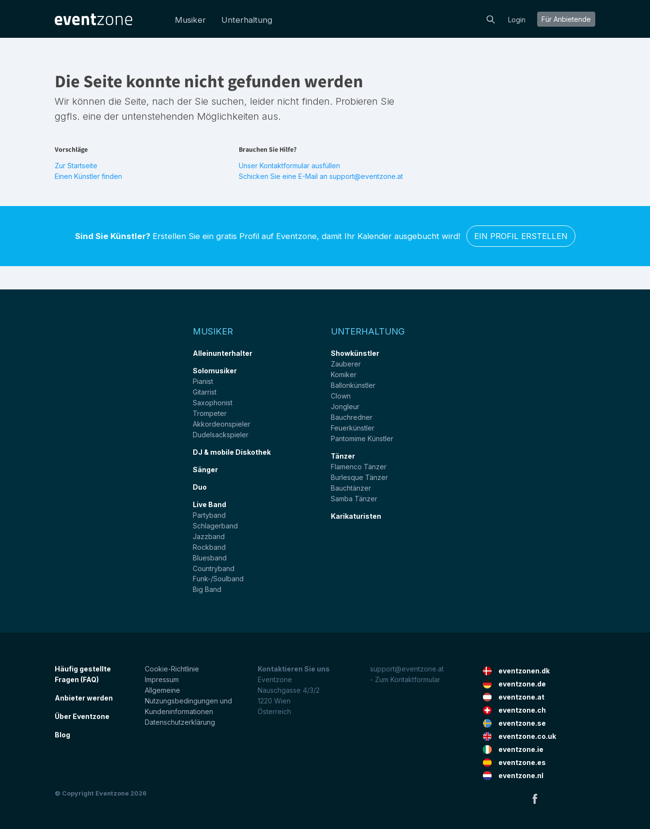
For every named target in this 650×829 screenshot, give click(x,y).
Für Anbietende (566, 19)
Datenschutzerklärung (180, 722)
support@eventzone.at (407, 669)
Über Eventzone (82, 716)
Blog (62, 735)
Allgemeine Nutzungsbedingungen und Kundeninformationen (188, 701)
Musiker (190, 20)
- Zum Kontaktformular (405, 679)
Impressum (162, 679)
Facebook (534, 798)
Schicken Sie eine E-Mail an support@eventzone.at (321, 176)
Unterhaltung (246, 20)
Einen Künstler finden (88, 176)
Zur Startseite (76, 165)
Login (517, 20)
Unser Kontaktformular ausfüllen (289, 165)
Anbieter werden (84, 698)
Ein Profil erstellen (521, 236)
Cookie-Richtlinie (172, 669)
